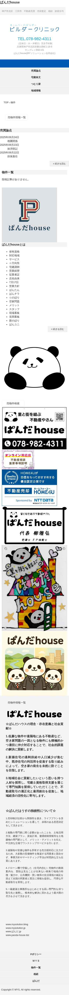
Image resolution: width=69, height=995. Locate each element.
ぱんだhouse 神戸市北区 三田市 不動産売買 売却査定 (34, 27)
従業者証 (14, 274)
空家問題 (14, 301)
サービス (14, 259)
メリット (14, 305)
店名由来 (14, 278)
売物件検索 (13, 403)
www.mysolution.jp (15, 928)
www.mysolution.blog (17, 924)
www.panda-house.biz (17, 935)
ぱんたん (14, 289)
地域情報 (36, 90)
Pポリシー (36, 954)
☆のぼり (14, 297)
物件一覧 (8, 172)
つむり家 (36, 84)
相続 (35, 974)
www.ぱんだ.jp (13, 931)
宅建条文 (36, 77)
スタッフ (14, 309)
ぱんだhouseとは (13, 244)
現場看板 (14, 312)
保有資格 (14, 251)
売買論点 (36, 70)
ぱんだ (36, 980)
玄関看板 (14, 316)
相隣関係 (12, 141)
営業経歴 (14, 270)
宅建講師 (14, 266)
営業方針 (14, 286)
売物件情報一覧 (17, 117)
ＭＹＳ (36, 960)
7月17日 (14, 282)
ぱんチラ (14, 293)
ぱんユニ (14, 324)
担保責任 (12, 156)
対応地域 (14, 255)
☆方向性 (14, 263)
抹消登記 (12, 148)
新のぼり (14, 320)
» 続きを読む (59, 163)
